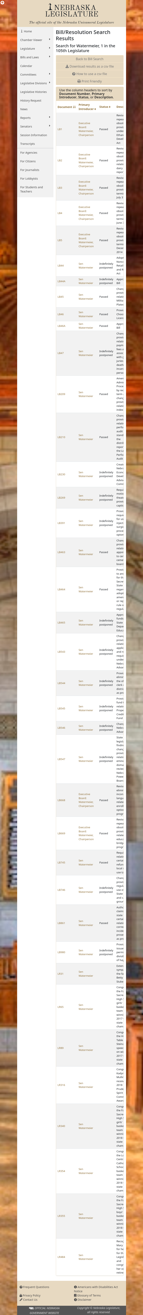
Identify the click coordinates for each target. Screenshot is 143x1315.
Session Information (33, 135)
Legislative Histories (33, 92)
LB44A (61, 281)
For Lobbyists (29, 178)
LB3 (60, 187)
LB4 (60, 213)
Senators (35, 126)
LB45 (61, 296)
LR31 (61, 973)
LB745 (61, 862)
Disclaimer (83, 1300)
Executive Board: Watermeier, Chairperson (86, 129)
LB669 (61, 833)
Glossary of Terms (87, 1295)
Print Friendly (89, 81)
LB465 (61, 622)
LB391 (61, 523)
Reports (35, 118)
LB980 (61, 952)
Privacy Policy (30, 1295)
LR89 (61, 1048)
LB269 (61, 497)
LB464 (61, 589)
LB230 (61, 474)
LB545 (61, 708)
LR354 (61, 1171)
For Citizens (28, 161)
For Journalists (29, 170)
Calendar (26, 66)
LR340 (61, 1126)
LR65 (61, 1007)
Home (27, 31)
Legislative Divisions (35, 83)
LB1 (60, 129)
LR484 (61, 1257)
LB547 (61, 759)
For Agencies (28, 152)
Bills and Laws (35, 57)
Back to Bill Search (89, 59)
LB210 (61, 437)
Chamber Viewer (35, 40)
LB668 (61, 800)
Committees (35, 74)
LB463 (61, 552)
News (24, 109)
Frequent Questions (34, 1287)
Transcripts (27, 144)
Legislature (35, 48)
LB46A (61, 326)
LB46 (61, 314)
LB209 (61, 394)
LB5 (60, 240)
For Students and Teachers (31, 189)
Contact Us (29, 1300)
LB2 (60, 160)
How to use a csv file (89, 74)
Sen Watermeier (86, 266)
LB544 (61, 683)
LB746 (61, 890)
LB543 (61, 651)
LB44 (61, 265)
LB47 (61, 353)
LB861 (61, 923)
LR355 (61, 1216)
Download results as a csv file (90, 66)
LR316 (61, 1085)
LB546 (61, 728)
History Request (30, 100)
